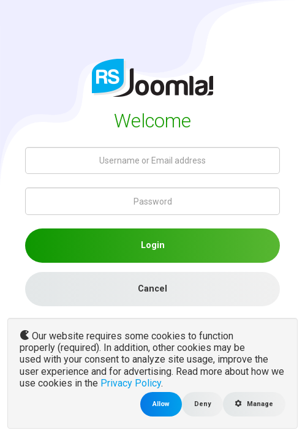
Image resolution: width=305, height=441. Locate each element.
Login (153, 245)
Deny (202, 404)
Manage (254, 404)
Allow (161, 404)
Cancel (152, 289)
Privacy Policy (130, 383)
